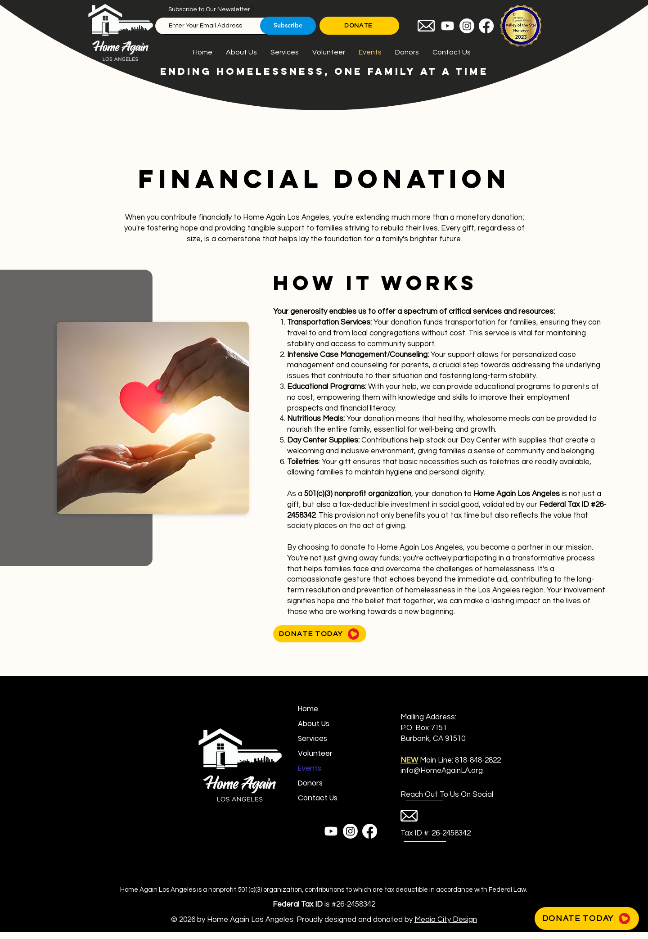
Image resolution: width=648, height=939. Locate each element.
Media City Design (445, 920)
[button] (433, 795)
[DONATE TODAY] (319, 633)
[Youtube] (447, 25)
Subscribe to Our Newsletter (209, 9)
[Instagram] (466, 25)
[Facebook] (486, 25)
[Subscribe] (288, 26)
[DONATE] (359, 26)
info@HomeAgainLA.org (441, 771)
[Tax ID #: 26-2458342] (435, 833)
